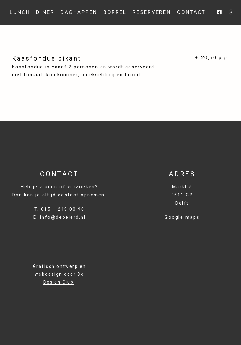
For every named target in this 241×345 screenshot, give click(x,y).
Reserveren (152, 12)
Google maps (182, 217)
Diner (45, 12)
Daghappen (78, 12)
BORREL (115, 12)
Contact (191, 12)
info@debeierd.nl (63, 217)
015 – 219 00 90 (62, 209)
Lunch (20, 12)
